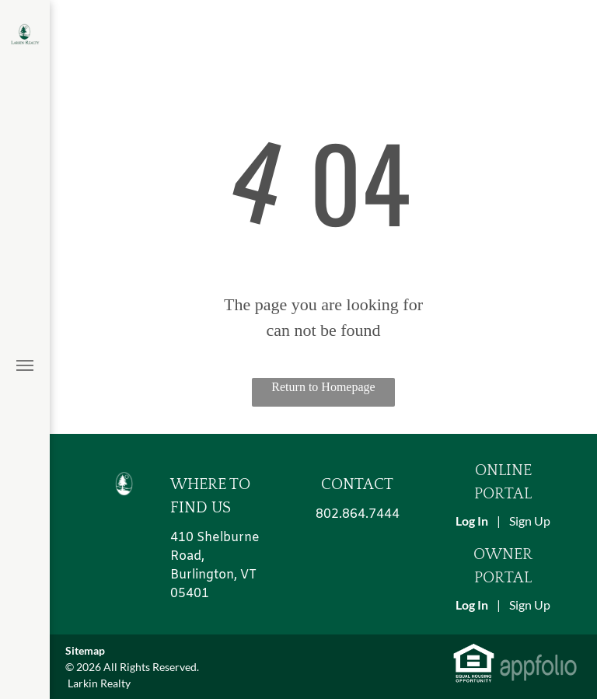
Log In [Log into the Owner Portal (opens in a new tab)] (472, 604)
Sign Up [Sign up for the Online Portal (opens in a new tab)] (529, 520)
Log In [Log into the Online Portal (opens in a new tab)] (472, 520)
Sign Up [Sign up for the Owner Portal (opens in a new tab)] (529, 604)
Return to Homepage (323, 386)
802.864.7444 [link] (358, 514)
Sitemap (85, 650)
